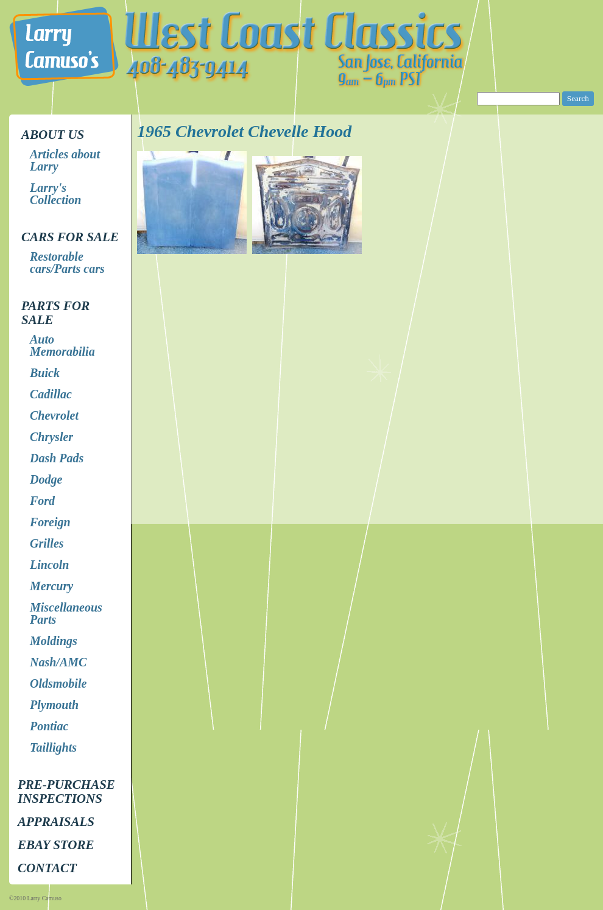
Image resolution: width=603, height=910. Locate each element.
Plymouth (54, 704)
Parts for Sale (55, 312)
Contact (47, 868)
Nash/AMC (58, 662)
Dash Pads (56, 458)
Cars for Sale (70, 237)
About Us (52, 134)
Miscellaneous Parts (66, 613)
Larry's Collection (55, 193)
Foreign (50, 522)
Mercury (51, 586)
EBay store (56, 845)
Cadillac (51, 394)
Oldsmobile (58, 683)
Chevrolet (54, 415)
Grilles (47, 543)
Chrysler (51, 436)
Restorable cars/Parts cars (67, 262)
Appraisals (56, 821)
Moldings (53, 640)
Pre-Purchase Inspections (66, 791)
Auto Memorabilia (62, 345)
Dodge (46, 479)
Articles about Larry (65, 160)
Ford (42, 500)
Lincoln (49, 564)
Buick (45, 372)
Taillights (53, 747)
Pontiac (49, 726)
